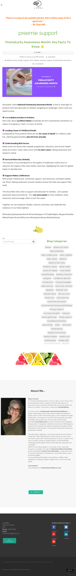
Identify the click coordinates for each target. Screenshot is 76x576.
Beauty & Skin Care (57, 263)
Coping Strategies (63, 282)
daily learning (47, 286)
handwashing (56, 329)
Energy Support (56, 309)
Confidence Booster (62, 278)
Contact (36, 492)
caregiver (47, 278)
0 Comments (38, 64)
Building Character (64, 274)
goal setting (47, 325)
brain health (65, 270)
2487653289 (12, 529)
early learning (62, 298)
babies (48, 247)
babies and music (61, 247)
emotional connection (57, 302)
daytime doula (12, 60)
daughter (50, 290)
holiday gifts (63, 340)
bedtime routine (50, 267)
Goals (57, 325)
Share (38, 52)
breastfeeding (48, 274)
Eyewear (66, 313)
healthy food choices (57, 333)
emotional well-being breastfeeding (56, 305)
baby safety (52, 259)
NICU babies (34, 60)
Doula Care (49, 298)
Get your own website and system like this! (16, 569)
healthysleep (50, 340)
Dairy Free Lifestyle (63, 286)
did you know (64, 294)
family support (23, 60)
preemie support (46, 60)
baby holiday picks (49, 255)
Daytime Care (62, 290)
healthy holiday (50, 336)
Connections (47, 282)
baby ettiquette (56, 251)
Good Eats (66, 325)
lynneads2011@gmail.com (10, 533)
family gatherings (49, 317)
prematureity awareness (62, 60)
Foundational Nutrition (56, 321)
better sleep (64, 267)
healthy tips (64, 336)
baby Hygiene (66, 255)
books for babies (50, 270)
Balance (63, 259)
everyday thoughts (52, 313)
